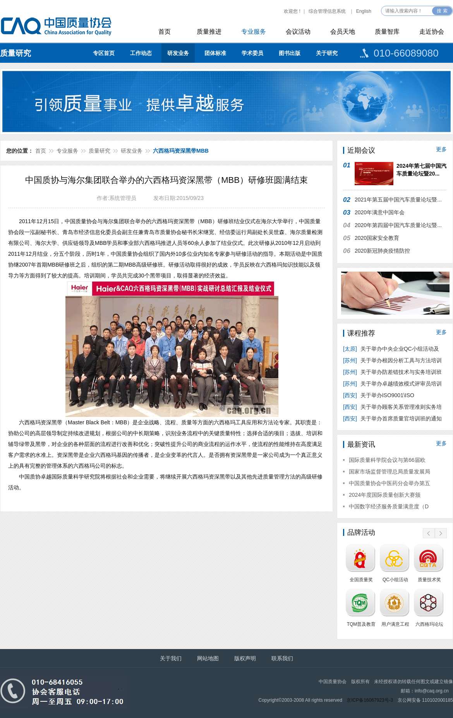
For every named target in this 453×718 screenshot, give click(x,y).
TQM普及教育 (361, 624)
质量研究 (15, 53)
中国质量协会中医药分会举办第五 (389, 483)
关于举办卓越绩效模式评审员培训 (392, 383)
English (363, 11)
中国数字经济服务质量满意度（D (389, 506)
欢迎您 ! (292, 11)
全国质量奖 (361, 579)
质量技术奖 (429, 579)
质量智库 (387, 31)
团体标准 (215, 53)
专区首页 (104, 53)
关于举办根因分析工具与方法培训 (392, 360)
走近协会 (431, 31)
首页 (164, 31)
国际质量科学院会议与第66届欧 (387, 460)
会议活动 (298, 31)
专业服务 (253, 31)
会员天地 (342, 31)
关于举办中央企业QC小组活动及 (392, 349)
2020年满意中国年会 (380, 212)
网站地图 (208, 658)
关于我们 (171, 658)
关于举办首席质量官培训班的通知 (392, 418)
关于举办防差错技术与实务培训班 (392, 372)
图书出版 (289, 53)
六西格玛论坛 (429, 624)
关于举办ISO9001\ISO (379, 395)
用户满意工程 (395, 624)
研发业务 (178, 53)
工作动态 (141, 53)
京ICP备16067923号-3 (370, 700)
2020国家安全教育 (377, 238)
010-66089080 (406, 53)
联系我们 (282, 658)
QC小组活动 (395, 579)
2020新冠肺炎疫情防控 (382, 251)
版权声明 (245, 658)
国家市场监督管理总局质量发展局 (389, 471)
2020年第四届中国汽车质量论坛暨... (398, 225)
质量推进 (209, 31)
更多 (441, 149)
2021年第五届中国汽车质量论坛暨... (398, 199)
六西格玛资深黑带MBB (181, 151)
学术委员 (252, 53)
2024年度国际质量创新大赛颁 (384, 495)
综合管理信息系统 (327, 11)
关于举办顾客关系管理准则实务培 (392, 407)
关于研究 (327, 53)
